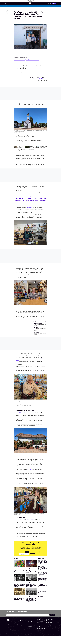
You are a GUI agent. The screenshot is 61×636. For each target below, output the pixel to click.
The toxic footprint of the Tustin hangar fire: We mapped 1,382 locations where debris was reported (42, 594)
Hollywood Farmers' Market (38, 323)
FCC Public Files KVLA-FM (50, 622)
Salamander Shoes (30, 207)
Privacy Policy (52, 630)
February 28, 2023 (44, 80)
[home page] (30, 3)
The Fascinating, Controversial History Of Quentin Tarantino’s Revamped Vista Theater (31, 571)
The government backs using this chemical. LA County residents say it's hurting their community (42, 587)
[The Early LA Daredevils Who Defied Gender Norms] (19, 591)
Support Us (30, 628)
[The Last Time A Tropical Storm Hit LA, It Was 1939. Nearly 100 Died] (31, 577)
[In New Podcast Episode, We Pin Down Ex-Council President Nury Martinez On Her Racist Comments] (27, 147)
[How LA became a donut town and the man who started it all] (19, 563)
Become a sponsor (30, 1)
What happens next (17, 61)
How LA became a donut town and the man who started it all (19, 570)
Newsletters (39, 619)
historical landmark (30, 519)
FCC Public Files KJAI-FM (50, 624)
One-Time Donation (34, 549)
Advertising (30, 624)
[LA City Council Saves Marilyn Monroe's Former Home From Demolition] (19, 577)
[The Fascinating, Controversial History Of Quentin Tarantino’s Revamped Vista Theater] (31, 563)
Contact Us (30, 626)
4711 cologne (29, 469)
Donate (54, 3)
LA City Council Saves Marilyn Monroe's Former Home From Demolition (19, 585)
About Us (29, 619)
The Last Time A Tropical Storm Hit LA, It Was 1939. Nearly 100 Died (31, 585)
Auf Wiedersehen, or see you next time (33, 59)
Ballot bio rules (36, 332)
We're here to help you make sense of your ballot (18, 5)
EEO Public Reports (40, 626)
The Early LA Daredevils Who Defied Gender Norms (19, 599)
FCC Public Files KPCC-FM (41, 628)
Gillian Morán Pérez (17, 20)
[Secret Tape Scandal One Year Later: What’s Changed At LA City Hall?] (37, 147)
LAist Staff (30, 621)
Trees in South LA (36, 327)
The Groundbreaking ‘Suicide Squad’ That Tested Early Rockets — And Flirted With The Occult (31, 600)
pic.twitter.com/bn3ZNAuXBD (38, 78)
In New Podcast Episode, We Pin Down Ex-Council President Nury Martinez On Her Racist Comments (32, 148)
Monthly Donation (27, 549)
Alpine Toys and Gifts (34, 309)
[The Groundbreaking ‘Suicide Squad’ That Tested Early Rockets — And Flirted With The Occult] (31, 591)
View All (44, 321)
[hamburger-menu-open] (6, 3)
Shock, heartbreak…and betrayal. (19, 59)
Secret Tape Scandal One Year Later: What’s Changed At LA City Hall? (43, 147)
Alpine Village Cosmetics (21, 412)
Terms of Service (49, 630)
